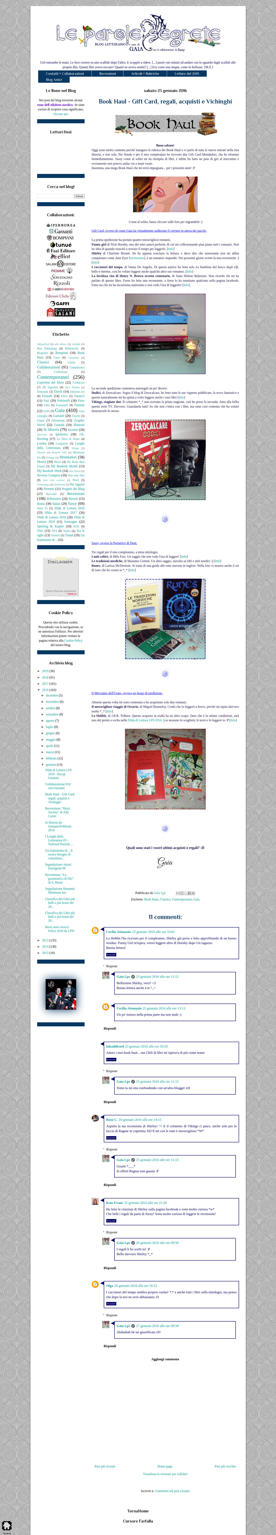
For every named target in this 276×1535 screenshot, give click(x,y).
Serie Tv (42, 508)
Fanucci (79, 396)
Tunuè (69, 535)
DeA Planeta (72, 387)
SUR (76, 526)
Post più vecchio (225, 1466)
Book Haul (151, 899)
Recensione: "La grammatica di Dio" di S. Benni (59, 878)
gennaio (51, 764)
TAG (40, 530)
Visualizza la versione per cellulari (165, 1474)
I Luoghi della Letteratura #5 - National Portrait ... (59, 840)
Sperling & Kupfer (50, 526)
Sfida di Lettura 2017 (61, 512)
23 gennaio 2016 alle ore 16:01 (153, 932)
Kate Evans (114, 1203)
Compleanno (77, 367)
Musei (57, 461)
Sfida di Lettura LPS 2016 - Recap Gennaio (58, 773)
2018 (45, 677)
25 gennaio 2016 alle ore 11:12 (157, 977)
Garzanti (58, 415)
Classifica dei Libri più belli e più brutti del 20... (60, 902)
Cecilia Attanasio (118, 932)
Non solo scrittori (54, 480)
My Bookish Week (49, 471)
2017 (45, 683)
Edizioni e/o (77, 391)
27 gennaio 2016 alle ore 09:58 (157, 1326)
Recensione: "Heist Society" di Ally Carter (57, 812)
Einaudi (47, 396)
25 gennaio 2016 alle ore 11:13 (157, 1160)
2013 (45, 953)
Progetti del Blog (73, 488)
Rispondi (111, 955)
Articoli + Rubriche (145, 74)
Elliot (64, 396)
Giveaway (58, 420)
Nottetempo (43, 484)
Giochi (76, 415)
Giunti (41, 420)
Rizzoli (73, 498)
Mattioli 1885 (59, 452)
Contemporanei (182, 899)
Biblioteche (72, 348)
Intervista (42, 434)
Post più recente (105, 1466)
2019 (45, 671)
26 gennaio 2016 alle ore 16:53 (135, 1286)
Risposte (111, 966)
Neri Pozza (75, 471)
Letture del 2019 (187, 74)
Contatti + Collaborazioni (65, 74)
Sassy (72, 503)
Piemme (49, 488)
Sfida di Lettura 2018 (51, 517)
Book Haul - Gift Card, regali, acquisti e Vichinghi (60, 798)
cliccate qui (60, 114)
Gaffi (46, 411)
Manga (75, 448)
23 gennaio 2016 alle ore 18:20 (146, 1046)
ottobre (51, 708)
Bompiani (61, 352)
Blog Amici (54, 80)
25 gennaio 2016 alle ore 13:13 (164, 1008)
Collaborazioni (48, 367)
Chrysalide (73, 357)
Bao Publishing (47, 348)
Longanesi (62, 443)
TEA (54, 530)
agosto (50, 720)
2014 (45, 946)
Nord (76, 480)
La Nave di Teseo (68, 438)
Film (46, 405)
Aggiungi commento (165, 1359)
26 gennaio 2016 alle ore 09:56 (157, 1243)
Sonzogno (70, 521)
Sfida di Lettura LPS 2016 (145, 720)
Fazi (46, 400)
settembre (52, 714)
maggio (51, 739)
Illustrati (78, 425)
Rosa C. (112, 1120)
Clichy (71, 362)
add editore (61, 344)
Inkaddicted (115, 1046)
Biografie (42, 352)
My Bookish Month (64, 466)
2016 (45, 690)
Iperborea (62, 434)
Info (170, 249)
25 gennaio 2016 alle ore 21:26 (145, 1203)
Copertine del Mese (50, 382)
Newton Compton (48, 475)
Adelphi (76, 344)
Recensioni (107, 74)
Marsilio (41, 452)
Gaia (196, 899)
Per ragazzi (77, 484)
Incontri (73, 429)
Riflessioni (54, 498)
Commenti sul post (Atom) (172, 1491)
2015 (45, 940)
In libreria (51, 429)
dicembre (52, 695)
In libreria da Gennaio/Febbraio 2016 (58, 826)
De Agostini (50, 387)
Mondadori (68, 457)
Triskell (55, 535)
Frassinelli (62, 405)
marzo (50, 752)
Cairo (57, 357)
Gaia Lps (123, 977)
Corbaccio (78, 382)
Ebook (58, 391)
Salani (56, 503)
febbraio (51, 758)
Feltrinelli (63, 400)
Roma (41, 503)
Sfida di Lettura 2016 (69, 508)
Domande (42, 391)
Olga (109, 1286)
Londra (41, 443)
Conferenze (60, 371)
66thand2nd (43, 344)
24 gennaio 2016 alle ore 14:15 (140, 1120)
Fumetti (80, 405)
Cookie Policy (73, 640)
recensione (137, 258)
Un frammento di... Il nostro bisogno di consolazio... (58, 854)
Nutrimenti (59, 484)
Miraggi (50, 457)
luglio (50, 727)
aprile (50, 746)
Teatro (67, 530)
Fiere (81, 400)
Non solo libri (76, 475)
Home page (164, 1466)
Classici (165, 899)
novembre (53, 701)
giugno (51, 733)
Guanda (59, 425)
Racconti (51, 494)
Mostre (41, 461)
